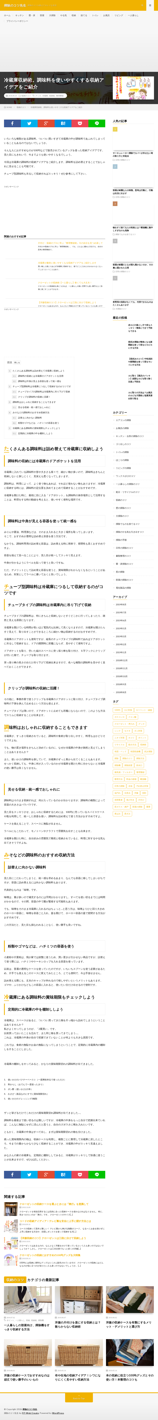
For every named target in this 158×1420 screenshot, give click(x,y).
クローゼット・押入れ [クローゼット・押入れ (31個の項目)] (124, 724)
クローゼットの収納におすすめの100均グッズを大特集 (49, 1255)
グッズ (38, 96)
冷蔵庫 (45, 96)
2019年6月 (121, 620)
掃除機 (41, 1320)
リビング (118, 15)
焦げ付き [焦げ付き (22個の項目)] (130, 800)
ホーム (7, 15)
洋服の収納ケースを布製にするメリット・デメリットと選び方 (129, 1324)
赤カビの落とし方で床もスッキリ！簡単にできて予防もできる (140, 328)
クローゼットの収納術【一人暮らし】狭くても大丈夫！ (65, 282)
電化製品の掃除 (123, 587)
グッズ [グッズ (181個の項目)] (141, 724)
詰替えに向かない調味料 (27, 418)
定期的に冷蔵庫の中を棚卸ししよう (32, 433)
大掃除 (52, 15)
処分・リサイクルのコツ (128, 492)
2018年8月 (121, 692)
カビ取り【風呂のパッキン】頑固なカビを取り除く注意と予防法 (140, 378)
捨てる (84, 15)
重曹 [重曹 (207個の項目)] (148, 806)
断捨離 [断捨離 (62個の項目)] (143, 779)
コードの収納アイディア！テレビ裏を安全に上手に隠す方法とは (55, 1221)
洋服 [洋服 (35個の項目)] (136, 793)
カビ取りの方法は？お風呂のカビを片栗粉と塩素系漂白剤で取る (140, 395)
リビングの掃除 (123, 468)
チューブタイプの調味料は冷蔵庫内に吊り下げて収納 (41, 392)
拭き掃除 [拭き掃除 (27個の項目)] (148, 751)
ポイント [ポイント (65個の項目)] (142, 737)
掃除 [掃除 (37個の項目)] (116, 758)
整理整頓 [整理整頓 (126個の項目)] (140, 772)
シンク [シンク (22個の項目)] (117, 730)
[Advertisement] (79, 48)
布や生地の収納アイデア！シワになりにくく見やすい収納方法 (78, 1377)
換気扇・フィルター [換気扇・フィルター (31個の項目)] (123, 772)
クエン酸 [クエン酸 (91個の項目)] (132, 717)
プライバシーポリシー (17, 21)
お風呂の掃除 (122, 428)
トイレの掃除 (122, 452)
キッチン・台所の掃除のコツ (130, 436)
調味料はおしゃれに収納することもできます (32, 402)
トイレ (95, 15)
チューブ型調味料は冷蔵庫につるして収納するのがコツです (39, 386)
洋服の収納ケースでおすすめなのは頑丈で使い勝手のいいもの (27, 1377)
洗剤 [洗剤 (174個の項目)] (144, 793)
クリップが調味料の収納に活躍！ (31, 397)
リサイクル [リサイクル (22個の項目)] (119, 744)
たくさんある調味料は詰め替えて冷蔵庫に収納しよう (36, 371)
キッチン (19, 15)
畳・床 (32, 15)
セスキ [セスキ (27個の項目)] (127, 730)
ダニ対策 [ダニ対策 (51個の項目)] (138, 730)
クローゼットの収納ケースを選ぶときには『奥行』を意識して (54, 1203)
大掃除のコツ (121, 309)
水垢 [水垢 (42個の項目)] (130, 786)
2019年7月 (121, 612)
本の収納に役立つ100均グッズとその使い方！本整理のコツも (130, 1377)
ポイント (10, 1320)
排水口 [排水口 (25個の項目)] (139, 765)
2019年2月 (121, 644)
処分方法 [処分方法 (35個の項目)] (132, 744)
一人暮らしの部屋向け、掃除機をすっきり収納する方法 (27, 1327)
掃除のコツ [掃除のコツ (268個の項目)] (127, 758)
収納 (74, 15)
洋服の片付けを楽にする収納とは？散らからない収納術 (78, 1324)
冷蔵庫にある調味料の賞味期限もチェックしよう (34, 428)
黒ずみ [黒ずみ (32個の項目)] (127, 813)
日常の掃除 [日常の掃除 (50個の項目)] (119, 786)
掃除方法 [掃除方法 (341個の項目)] (140, 758)
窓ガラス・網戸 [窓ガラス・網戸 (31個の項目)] (121, 806)
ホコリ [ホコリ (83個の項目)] (131, 737)
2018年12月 (122, 660)
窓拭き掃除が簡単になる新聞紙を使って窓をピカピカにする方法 (140, 345)
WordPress (58, 1413)
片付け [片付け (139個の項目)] (141, 800)
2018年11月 (122, 668)
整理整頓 (60, 96)
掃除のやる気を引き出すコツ (130, 532)
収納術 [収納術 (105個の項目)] (143, 744)
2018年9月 (121, 684)
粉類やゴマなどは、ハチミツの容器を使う (35, 423)
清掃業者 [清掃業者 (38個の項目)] (118, 800)
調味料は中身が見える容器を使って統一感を (36, 381)
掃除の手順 (121, 540)
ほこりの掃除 (122, 460)
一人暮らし (133, 15)
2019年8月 (121, 604)
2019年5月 (121, 628)
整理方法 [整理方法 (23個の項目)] (118, 779)
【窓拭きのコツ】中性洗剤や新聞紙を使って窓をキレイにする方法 (140, 362)
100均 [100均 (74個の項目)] (117, 710)
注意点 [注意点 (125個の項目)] (127, 793)
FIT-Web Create (30, 1413)
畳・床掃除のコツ (124, 563)
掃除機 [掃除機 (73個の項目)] (117, 765)
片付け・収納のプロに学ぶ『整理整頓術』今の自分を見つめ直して (70, 243)
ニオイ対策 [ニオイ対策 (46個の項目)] (119, 737)
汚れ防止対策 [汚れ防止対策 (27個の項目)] (142, 786)
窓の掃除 (120, 571)
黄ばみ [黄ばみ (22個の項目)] (117, 813)
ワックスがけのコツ (125, 476)
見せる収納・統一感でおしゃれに (31, 407)
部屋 (42, 15)
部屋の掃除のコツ (124, 579)
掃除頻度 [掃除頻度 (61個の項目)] (128, 765)
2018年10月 (122, 676)
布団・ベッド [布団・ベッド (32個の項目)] (120, 751)
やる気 (63, 15)
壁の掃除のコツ (123, 508)
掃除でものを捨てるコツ (125, 234)
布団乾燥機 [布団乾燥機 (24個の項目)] (135, 751)
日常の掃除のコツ (122, 160)
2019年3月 (121, 636)
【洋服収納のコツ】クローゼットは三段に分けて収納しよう (67, 302)
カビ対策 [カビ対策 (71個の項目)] (128, 710)
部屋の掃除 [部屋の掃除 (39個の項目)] (137, 806)
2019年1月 (121, 652)
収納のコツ (26, 96)
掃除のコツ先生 (30, 1409)
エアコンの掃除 (123, 420)
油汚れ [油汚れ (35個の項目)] (117, 793)
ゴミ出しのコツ (123, 444)
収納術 (52, 96)
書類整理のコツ (123, 555)
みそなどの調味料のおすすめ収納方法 (28, 412)
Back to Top (79, 1398)
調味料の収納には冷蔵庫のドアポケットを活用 (37, 376)
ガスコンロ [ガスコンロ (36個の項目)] (119, 717)
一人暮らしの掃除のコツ (128, 484)
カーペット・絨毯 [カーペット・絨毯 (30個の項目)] (144, 710)
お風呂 (106, 15)
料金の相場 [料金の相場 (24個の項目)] (131, 779)
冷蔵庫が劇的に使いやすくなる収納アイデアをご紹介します (67, 262)
